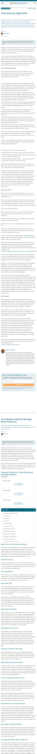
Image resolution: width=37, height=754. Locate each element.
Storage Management (24, 570)
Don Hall (3, 525)
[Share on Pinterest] (33, 8)
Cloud (20, 574)
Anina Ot (3, 497)
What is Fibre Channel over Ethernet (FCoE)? (13, 466)
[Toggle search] (34, 3)
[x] (22, 558)
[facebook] (15, 558)
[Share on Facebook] (30, 8)
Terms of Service (4, 589)
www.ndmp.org (30, 104)
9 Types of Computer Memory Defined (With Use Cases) (16, 495)
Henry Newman (5, 33)
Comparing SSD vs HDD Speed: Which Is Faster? (14, 523)
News (20, 563)
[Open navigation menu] (2, 3)
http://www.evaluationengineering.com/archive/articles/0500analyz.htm (18, 251)
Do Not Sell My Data (27, 592)
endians (24, 94)
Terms (16, 388)
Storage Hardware (6, 8)
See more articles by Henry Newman (10, 344)
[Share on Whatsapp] (35, 8)
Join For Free (18, 384)
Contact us (10, 563)
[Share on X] (31, 8)
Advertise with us (11, 565)
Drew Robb (3, 440)
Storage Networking (23, 572)
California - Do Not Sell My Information (25, 589)
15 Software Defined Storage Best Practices (13, 438)
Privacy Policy (21, 388)
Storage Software (23, 568)
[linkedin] (18, 558)
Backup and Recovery (24, 576)
